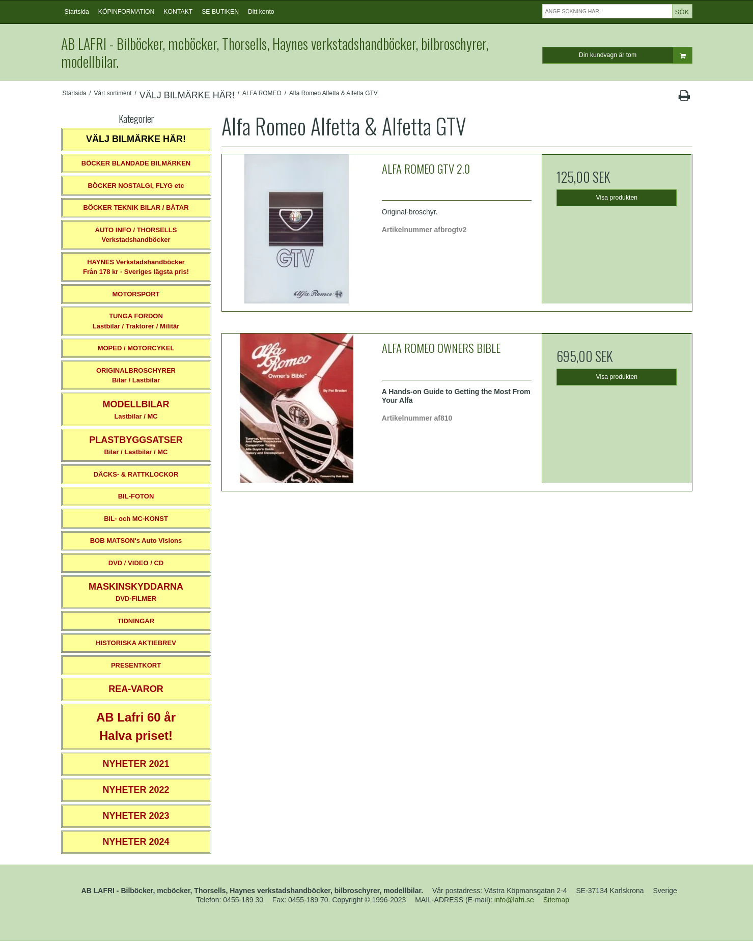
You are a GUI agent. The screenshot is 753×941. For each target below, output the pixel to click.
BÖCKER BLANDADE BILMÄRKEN (136, 163)
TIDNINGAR (136, 621)
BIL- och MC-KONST (136, 518)
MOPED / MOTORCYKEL (136, 348)
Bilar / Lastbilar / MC (136, 445)
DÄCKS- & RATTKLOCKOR (136, 474)
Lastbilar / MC (136, 409)
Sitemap (556, 900)
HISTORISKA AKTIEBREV (136, 643)
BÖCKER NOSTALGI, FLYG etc (136, 185)
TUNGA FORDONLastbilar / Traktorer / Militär (136, 321)
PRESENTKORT (136, 665)
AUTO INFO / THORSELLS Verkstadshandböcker (136, 235)
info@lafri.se (514, 900)
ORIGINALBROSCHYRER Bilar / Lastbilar (136, 375)
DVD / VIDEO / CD (135, 563)
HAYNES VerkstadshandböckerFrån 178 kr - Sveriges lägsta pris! (136, 267)
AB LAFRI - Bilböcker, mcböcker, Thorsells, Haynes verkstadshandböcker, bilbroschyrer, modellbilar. (274, 52)
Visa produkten (617, 197)
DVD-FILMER (136, 592)
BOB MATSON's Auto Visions (136, 540)
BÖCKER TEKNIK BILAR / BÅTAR (135, 207)
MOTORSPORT (136, 294)
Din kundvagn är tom (635, 55)
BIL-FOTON (136, 496)
